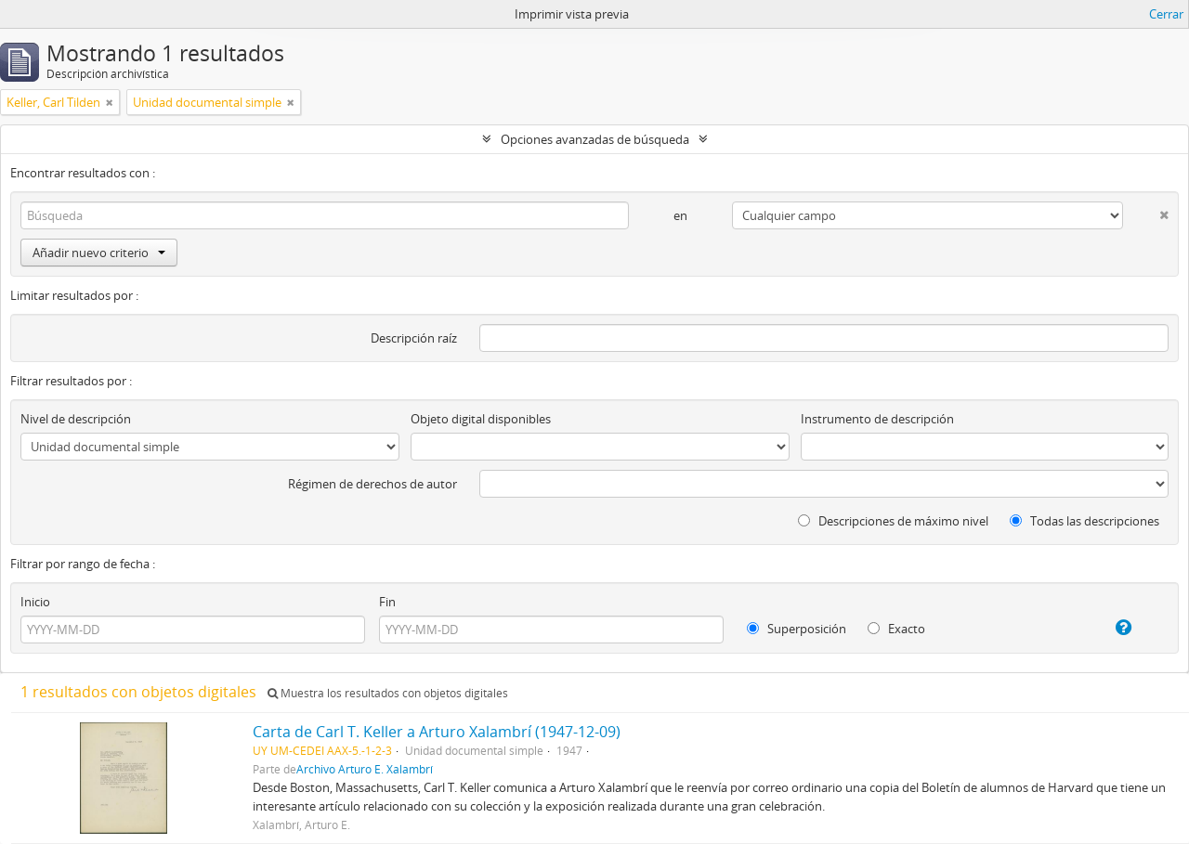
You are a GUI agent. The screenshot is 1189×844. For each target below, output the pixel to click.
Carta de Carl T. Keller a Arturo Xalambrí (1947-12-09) (437, 731)
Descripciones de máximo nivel (893, 521)
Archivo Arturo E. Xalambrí (364, 768)
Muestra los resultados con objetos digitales (388, 693)
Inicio (35, 601)
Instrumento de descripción (877, 418)
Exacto (896, 628)
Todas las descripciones (1084, 521)
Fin (387, 601)
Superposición (796, 628)
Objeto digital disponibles (481, 418)
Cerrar (1166, 14)
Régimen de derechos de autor (372, 483)
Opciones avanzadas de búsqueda (595, 139)
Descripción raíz (414, 338)
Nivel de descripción (75, 418)
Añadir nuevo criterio (99, 252)
